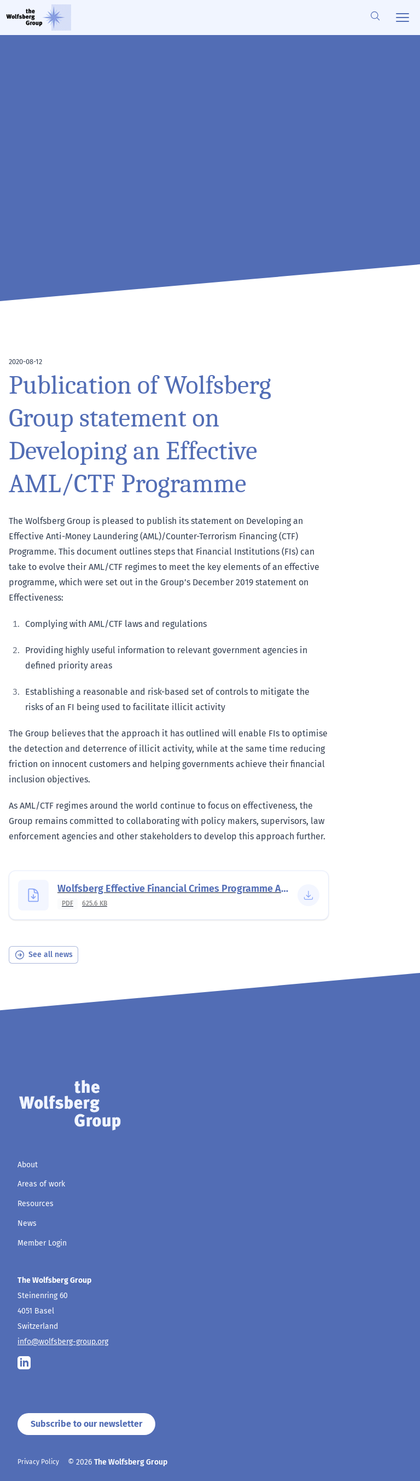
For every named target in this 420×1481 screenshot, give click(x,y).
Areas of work (41, 1184)
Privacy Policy (38, 1462)
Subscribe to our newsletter (86, 1424)
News (27, 1223)
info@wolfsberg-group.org (63, 1341)
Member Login (42, 1243)
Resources (36, 1203)
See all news (43, 954)
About (28, 1164)
